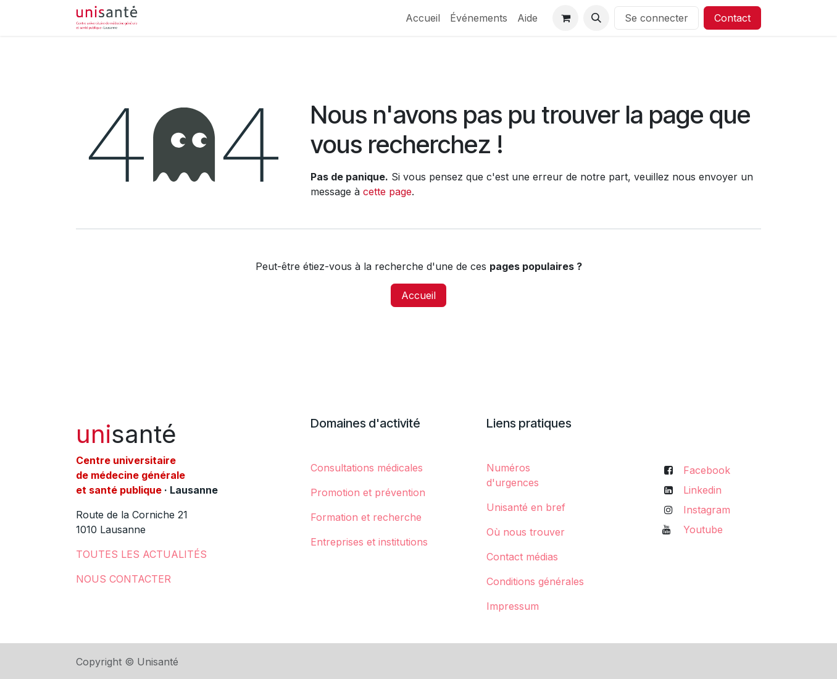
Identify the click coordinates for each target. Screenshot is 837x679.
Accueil (418, 295)
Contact (732, 18)
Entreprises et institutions (369, 542)
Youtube (703, 529)
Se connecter (656, 18)
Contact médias (522, 556)
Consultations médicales (366, 468)
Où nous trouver (525, 532)
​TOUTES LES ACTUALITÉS (141, 554)
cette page (387, 191)
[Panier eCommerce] (565, 18)
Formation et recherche (366, 517)
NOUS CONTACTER (123, 579)
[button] (596, 18)
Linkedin (702, 490)
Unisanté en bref (525, 507)
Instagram (706, 510)
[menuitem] (423, 18)
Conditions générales (535, 581)
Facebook (706, 470)
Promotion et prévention (367, 492)
